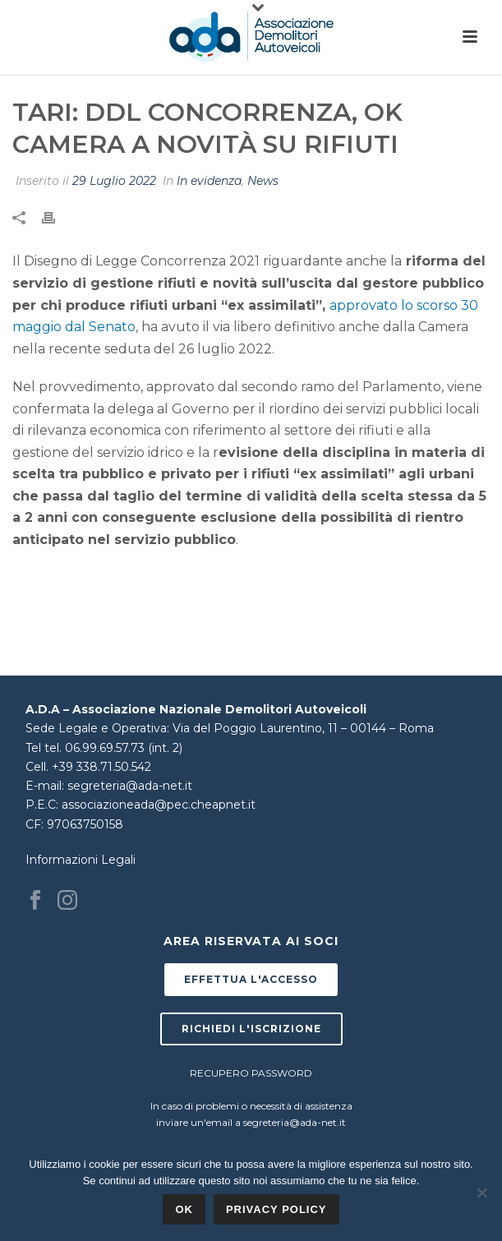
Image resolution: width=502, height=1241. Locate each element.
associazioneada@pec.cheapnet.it (159, 804)
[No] (481, 1192)
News (263, 180)
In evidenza (209, 180)
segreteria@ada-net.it (129, 785)
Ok (184, 1209)
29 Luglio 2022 (114, 180)
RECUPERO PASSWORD (251, 1073)
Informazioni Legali (80, 859)
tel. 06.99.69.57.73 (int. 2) (113, 747)
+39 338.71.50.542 (101, 766)
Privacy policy (276, 1209)
